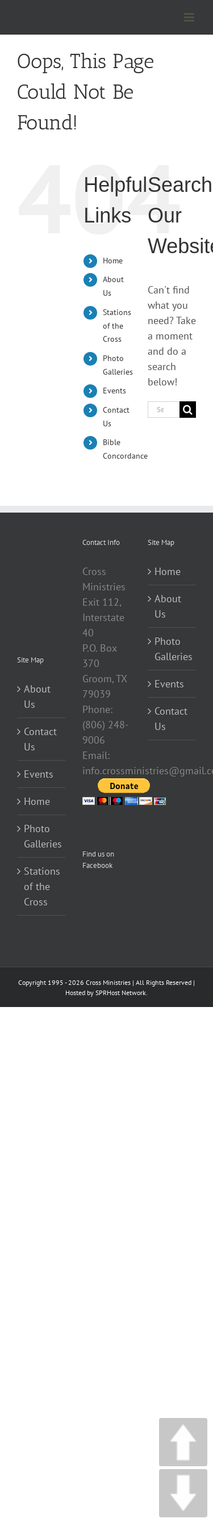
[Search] (187, 409)
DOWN (183, 1493)
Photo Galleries (42, 836)
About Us (37, 696)
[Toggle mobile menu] (190, 17)
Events (114, 390)
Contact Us (40, 739)
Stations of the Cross (117, 326)
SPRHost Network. (121, 992)
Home (113, 260)
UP (183, 1442)
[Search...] (163, 409)
